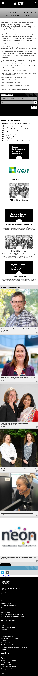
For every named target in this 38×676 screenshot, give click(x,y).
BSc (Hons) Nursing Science (10, 73)
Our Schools (4, 608)
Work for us (4, 629)
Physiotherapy (5, 57)
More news (5, 565)
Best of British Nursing (10, 120)
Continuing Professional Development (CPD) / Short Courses (22, 114)
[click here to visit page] (19, 158)
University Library (5, 612)
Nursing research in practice (11, 131)
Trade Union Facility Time (7, 645)
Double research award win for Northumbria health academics (19, 469)
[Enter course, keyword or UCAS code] (19, 98)
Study (3, 601)
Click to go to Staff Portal (7, 669)
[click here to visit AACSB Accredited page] (19, 176)
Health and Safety (5, 662)
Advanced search (32, 110)
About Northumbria (8, 620)
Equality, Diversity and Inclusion (9, 660)
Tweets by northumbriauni (7, 576)
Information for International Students (11, 610)
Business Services (5, 623)
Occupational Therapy (19, 55)
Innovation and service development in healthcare (17, 129)
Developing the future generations (13, 137)
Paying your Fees (5, 658)
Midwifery (29, 55)
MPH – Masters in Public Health (11, 82)
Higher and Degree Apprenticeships (19, 224)
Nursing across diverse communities (13, 127)
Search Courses (7, 95)
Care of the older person (10, 138)
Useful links (5, 653)
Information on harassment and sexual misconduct (14, 647)
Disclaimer (4, 640)
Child (31, 51)
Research (3, 625)
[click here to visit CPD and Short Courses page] (19, 197)
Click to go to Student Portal (8, 666)
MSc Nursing (5, 77)
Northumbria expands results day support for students (17, 513)
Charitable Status (5, 631)
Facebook (7, 572)
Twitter (2, 572)
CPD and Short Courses (19, 200)
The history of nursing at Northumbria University (17, 140)
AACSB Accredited (19, 180)
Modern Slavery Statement (8, 642)
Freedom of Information (7, 634)
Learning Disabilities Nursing (20, 53)
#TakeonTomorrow (19, 276)
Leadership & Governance (8, 627)
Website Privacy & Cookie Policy (9, 638)
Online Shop (4, 673)
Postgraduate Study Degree (8, 605)
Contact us (4, 655)
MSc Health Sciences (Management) (12, 80)
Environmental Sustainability (8, 664)
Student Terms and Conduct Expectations (12, 614)
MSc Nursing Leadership (19, 77)
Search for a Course (6, 603)
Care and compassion (9, 133)
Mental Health (5, 53)
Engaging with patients (9, 135)
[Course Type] (19, 102)
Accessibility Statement (7, 636)
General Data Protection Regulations (10, 671)
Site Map (3, 649)
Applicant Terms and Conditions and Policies (12, 616)
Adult (27, 51)
